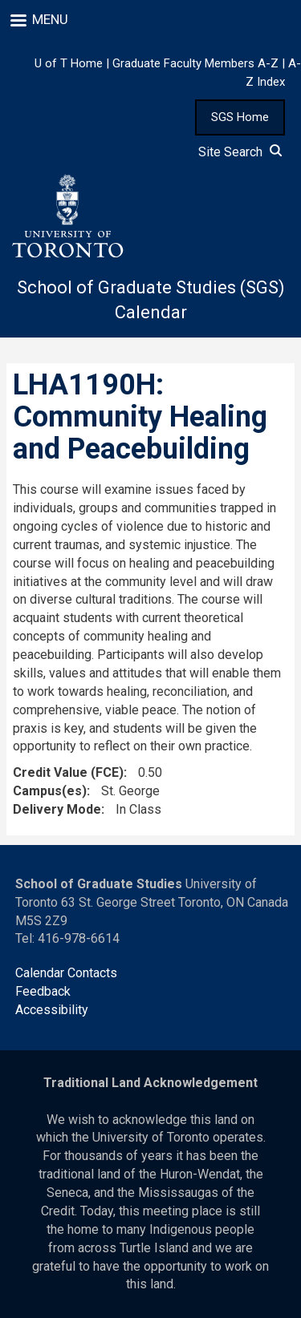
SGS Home (240, 117)
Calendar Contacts (66, 972)
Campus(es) (50, 790)
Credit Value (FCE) (68, 772)
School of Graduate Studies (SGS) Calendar (151, 299)
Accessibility (51, 1009)
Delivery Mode (57, 809)
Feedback (43, 991)
